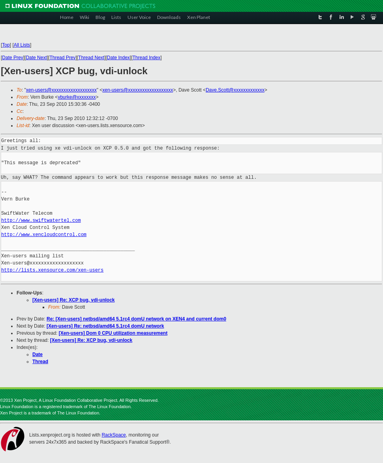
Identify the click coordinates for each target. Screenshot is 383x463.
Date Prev (12, 57)
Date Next (36, 57)
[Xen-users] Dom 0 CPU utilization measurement (113, 333)
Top (5, 45)
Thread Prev (62, 57)
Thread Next (91, 57)
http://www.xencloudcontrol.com (43, 234)
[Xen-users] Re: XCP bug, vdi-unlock (73, 300)
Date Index (118, 57)
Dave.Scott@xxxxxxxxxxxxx (235, 90)
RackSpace (113, 435)
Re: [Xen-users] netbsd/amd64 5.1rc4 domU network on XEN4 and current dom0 (136, 319)
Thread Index (147, 57)
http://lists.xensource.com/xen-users (52, 270)
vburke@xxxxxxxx (77, 97)
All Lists (22, 45)
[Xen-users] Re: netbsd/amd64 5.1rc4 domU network (105, 326)
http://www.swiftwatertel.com (41, 220)
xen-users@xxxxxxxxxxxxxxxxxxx (61, 90)
